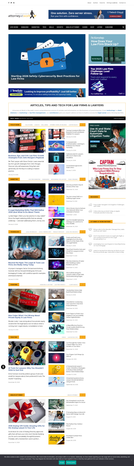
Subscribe (109, 27)
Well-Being (44, 124)
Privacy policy (71, 462)
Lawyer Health (73, 124)
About (89, 3)
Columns (102, 3)
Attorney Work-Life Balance (58, 124)
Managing (25, 27)
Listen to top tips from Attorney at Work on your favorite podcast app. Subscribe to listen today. (109, 251)
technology (111, 110)
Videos (64, 337)
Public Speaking (73, 179)
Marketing (36, 27)
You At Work (29, 124)
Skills (51, 27)
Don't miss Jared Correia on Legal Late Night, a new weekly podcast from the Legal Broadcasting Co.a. (109, 237)
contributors (54, 113)
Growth (60, 27)
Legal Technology (31, 232)
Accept (62, 462)
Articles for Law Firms (67, 118)
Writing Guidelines (112, 3)
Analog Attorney (72, 27)
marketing (23, 113)
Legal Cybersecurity (45, 232)
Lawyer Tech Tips (73, 337)
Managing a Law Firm (46, 284)
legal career (102, 113)
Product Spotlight (58, 232)
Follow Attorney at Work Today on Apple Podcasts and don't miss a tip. (107, 212)
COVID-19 (37, 124)
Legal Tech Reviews (72, 232)
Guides (84, 27)
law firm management (38, 113)
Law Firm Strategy (59, 284)
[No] (131, 460)
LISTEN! (99, 27)
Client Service (73, 284)
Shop (92, 27)
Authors (95, 3)
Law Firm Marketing (34, 179)
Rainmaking (45, 179)
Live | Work (14, 27)
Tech (44, 27)
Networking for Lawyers (58, 179)
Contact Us (122, 3)
